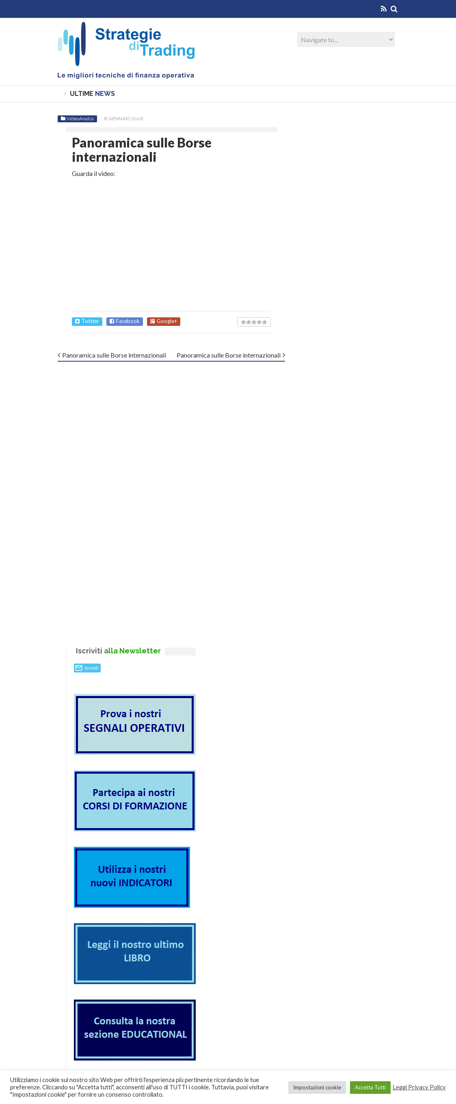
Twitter (87, 321)
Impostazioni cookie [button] (317, 1087)
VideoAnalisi (80, 118)
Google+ (163, 321)
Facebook (125, 321)
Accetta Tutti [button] (370, 1087)
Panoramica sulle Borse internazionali (114, 355)
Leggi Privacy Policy (419, 1087)
